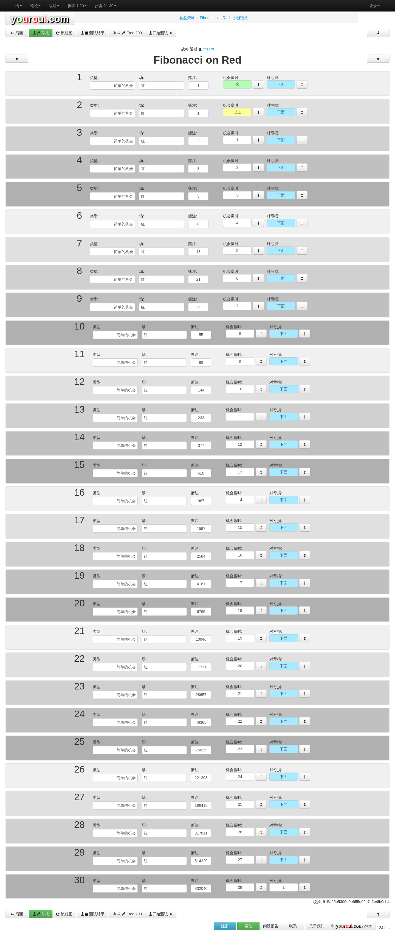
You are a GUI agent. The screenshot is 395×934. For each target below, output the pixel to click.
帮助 (248, 926)
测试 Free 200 (127, 33)
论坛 (35, 6)
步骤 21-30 (105, 6)
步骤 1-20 (77, 6)
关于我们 (317, 926)
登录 (374, 6)
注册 (225, 926)
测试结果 (93, 33)
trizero (208, 49)
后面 (16, 33)
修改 (41, 33)
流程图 (64, 33)
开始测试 (161, 33)
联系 (293, 926)
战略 (54, 6)
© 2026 (351, 926)
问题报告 (270, 926)
